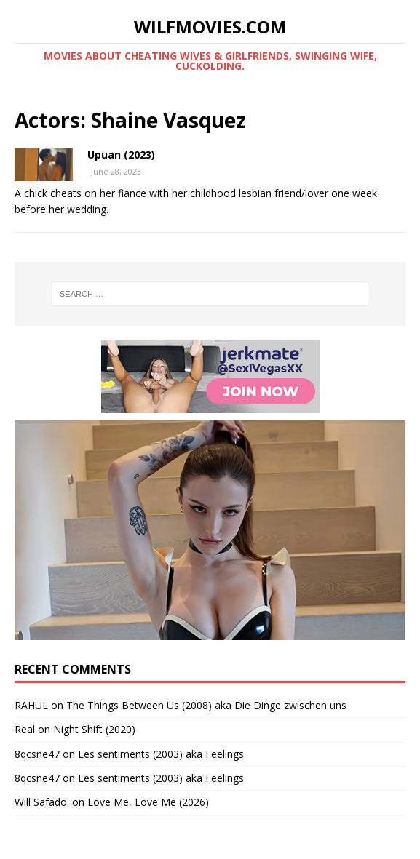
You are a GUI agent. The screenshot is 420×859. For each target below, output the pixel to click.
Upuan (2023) (121, 154)
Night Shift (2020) (94, 729)
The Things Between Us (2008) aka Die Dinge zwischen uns (206, 705)
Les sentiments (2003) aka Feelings (161, 754)
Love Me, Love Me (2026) (148, 802)
